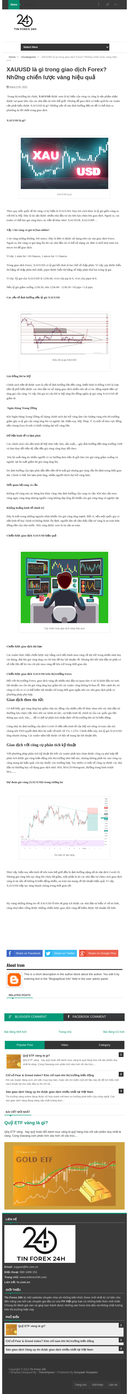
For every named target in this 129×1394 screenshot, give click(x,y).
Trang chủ (65, 1031)
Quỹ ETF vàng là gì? (26, 1122)
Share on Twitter (60, 953)
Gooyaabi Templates (86, 1372)
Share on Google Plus (97, 953)
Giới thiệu (97, 1384)
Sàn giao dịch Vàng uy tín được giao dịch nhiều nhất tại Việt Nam (49, 1349)
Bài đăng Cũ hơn (114, 1031)
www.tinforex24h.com (33, 1277)
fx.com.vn (23, 1282)
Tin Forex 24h (38, 1369)
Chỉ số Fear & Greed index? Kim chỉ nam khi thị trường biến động (50, 1341)
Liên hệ (113, 1384)
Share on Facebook (23, 953)
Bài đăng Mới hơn (15, 1031)
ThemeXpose (46, 1372)
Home (12, 56)
